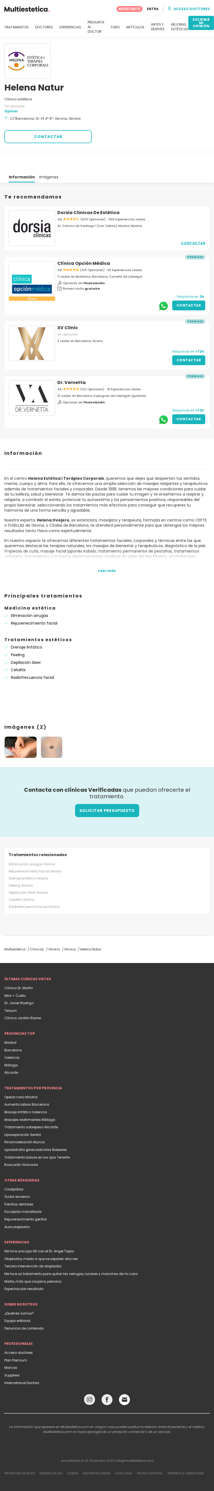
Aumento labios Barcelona (26, 1084)
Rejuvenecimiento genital (25, 1199)
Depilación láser (26, 643)
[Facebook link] (107, 1381)
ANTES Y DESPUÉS (158, 26)
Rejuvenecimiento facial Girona (35, 851)
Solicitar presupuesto (107, 791)
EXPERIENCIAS (70, 27)
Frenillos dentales (18, 1184)
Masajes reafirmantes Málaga (29, 1100)
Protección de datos (19, 1454)
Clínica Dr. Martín (18, 968)
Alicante (11, 1053)
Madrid (10, 1023)
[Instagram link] (89, 1381)
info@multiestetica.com (134, 1441)
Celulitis (18, 650)
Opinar (11, 111)
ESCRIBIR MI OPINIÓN (201, 22)
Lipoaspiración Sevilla (22, 1115)
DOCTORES (44, 27)
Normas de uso (51, 1454)
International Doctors (21, 1363)
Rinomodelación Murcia (24, 1122)
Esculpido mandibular (23, 1192)
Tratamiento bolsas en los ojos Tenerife (37, 1137)
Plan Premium (15, 1340)
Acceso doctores (18, 1333)
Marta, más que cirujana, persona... (34, 1261)
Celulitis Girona (21, 880)
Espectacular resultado (23, 1269)
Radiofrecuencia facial (32, 658)
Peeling (18, 635)
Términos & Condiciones (185, 1454)
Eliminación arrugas (29, 596)
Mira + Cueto (15, 976)
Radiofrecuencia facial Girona (34, 887)
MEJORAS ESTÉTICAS (179, 26)
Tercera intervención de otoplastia (32, 1246)
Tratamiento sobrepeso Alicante (31, 1107)
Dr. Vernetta (71, 363)
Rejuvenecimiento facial (34, 603)
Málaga (11, 1045)
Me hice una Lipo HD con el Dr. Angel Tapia (39, 1231)
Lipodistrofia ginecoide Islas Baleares (35, 1130)
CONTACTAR (48, 136)
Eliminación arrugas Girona (32, 844)
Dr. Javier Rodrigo (19, 983)
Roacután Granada (21, 1145)
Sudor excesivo (17, 1177)
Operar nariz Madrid (20, 1077)
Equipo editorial (17, 1301)
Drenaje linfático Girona (28, 858)
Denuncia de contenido (24, 1308)
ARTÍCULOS (135, 27)
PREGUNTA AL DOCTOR (96, 27)
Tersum (10, 991)
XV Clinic (67, 308)
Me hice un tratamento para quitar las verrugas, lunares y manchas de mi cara (71, 1254)
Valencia (11, 1038)
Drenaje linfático (26, 627)
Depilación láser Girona (28, 873)
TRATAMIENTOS (16, 27)
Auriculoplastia (17, 1207)
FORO (115, 27)
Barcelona (13, 1030)
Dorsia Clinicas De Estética (88, 193)
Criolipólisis (13, 1169)
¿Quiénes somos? (19, 1293)
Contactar (193, 223)
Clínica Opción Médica (83, 244)
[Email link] (124, 1380)
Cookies (72, 1454)
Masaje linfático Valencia (25, 1092)
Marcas (10, 1348)
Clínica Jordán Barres (22, 998)
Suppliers (12, 1355)
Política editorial (150, 1454)
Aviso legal (124, 1454)
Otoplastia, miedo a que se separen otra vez (41, 1239)
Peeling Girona (21, 865)
